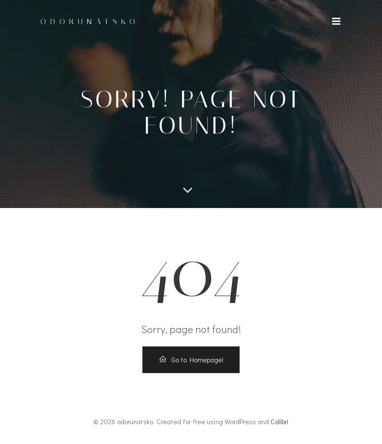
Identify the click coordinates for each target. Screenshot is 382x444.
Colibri (280, 421)
